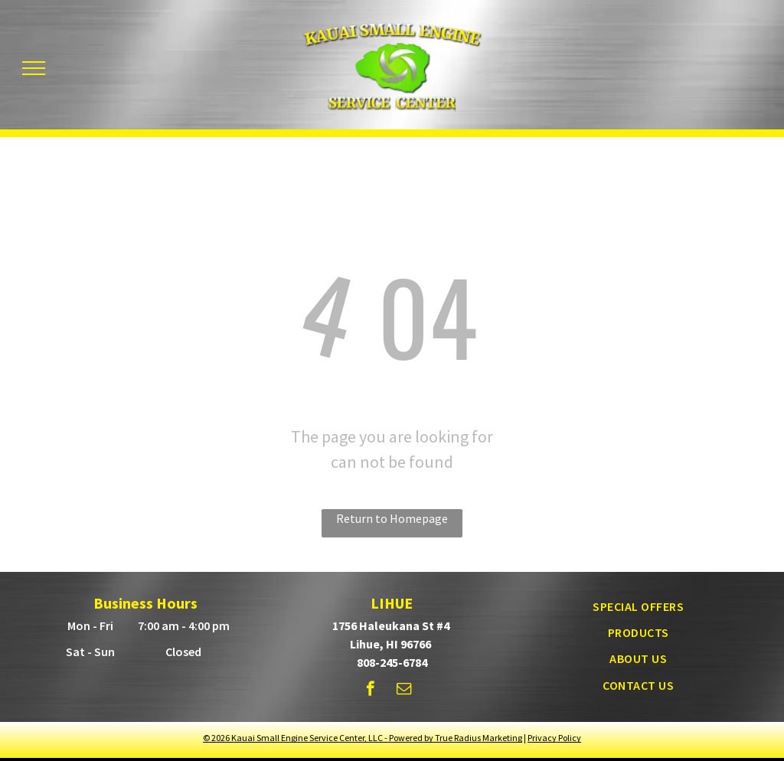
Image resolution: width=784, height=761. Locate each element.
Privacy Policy (554, 737)
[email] (404, 691)
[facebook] (370, 691)
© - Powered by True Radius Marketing (362, 737)
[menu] (34, 68)
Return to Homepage (392, 518)
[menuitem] (638, 606)
